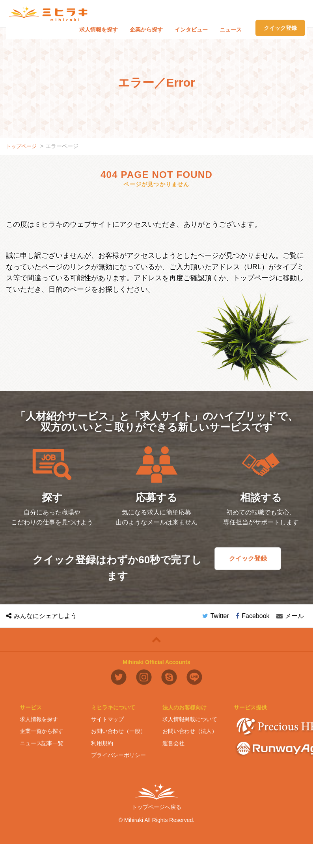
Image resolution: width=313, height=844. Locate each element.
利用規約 (102, 743)
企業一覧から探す (41, 731)
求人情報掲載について (189, 719)
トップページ (22, 146)
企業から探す (146, 29)
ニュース (231, 29)
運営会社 (173, 743)
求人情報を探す (98, 29)
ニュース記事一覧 (41, 743)
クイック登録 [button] (280, 28)
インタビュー (191, 29)
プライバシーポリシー (118, 755)
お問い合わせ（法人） (189, 731)
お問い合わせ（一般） (118, 731)
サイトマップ (107, 719)
